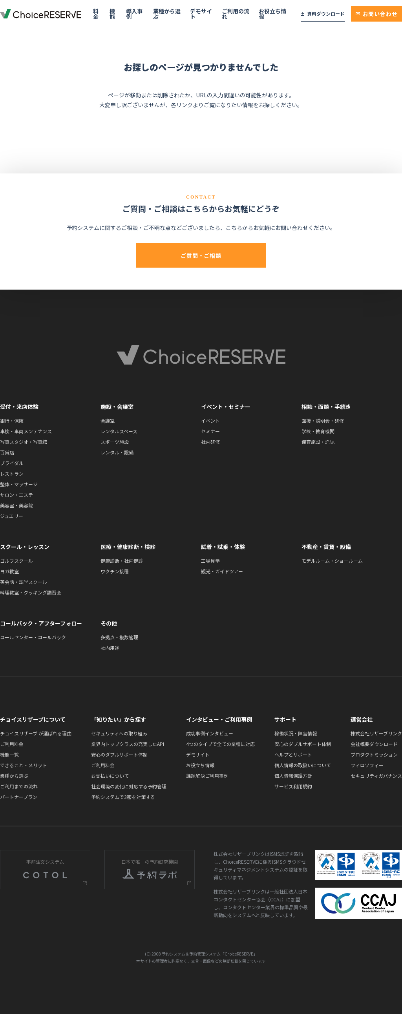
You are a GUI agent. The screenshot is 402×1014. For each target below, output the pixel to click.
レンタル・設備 (116, 452)
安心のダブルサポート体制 (119, 754)
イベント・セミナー (225, 406)
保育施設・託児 (318, 441)
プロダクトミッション (374, 754)
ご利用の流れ (235, 13)
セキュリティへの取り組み (119, 733)
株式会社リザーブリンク (376, 733)
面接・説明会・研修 (323, 420)
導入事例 (134, 13)
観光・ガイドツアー (222, 571)
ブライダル (12, 463)
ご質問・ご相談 (201, 255)
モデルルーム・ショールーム (332, 560)
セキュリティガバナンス (376, 775)
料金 (96, 13)
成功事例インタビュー (209, 733)
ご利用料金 (12, 743)
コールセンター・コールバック (33, 637)
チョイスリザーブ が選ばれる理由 (35, 733)
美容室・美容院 (16, 505)
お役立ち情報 (272, 13)
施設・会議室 (116, 406)
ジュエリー (11, 515)
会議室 (107, 420)
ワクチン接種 (114, 571)
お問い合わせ (377, 14)
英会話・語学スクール (23, 581)
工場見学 (210, 560)
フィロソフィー (367, 765)
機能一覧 (9, 754)
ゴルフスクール (16, 560)
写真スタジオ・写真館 (23, 441)
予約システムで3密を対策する (123, 796)
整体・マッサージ (19, 484)
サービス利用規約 (293, 786)
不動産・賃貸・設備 (326, 546)
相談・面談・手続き (326, 406)
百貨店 (7, 452)
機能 (112, 13)
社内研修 (210, 441)
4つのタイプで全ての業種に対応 (220, 743)
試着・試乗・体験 (223, 546)
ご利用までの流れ (19, 786)
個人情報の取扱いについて (302, 765)
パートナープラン (18, 796)
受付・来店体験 (19, 406)
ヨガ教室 (9, 571)
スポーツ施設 (114, 441)
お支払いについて (110, 775)
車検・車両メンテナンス (26, 431)
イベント (210, 420)
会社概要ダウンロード (374, 743)
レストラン (12, 473)
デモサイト (201, 13)
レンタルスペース (118, 431)
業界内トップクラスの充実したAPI (127, 743)
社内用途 (109, 647)
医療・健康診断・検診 (127, 546)
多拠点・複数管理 (119, 637)
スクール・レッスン (24, 546)
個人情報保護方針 (293, 775)
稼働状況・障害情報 (295, 733)
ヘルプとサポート (293, 754)
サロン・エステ (16, 494)
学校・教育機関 (318, 431)
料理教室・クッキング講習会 (30, 592)
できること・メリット (23, 765)
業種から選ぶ (167, 13)
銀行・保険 (12, 420)
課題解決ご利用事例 (207, 775)
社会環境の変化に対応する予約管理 (128, 786)
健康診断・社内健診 (121, 560)
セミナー (210, 431)
